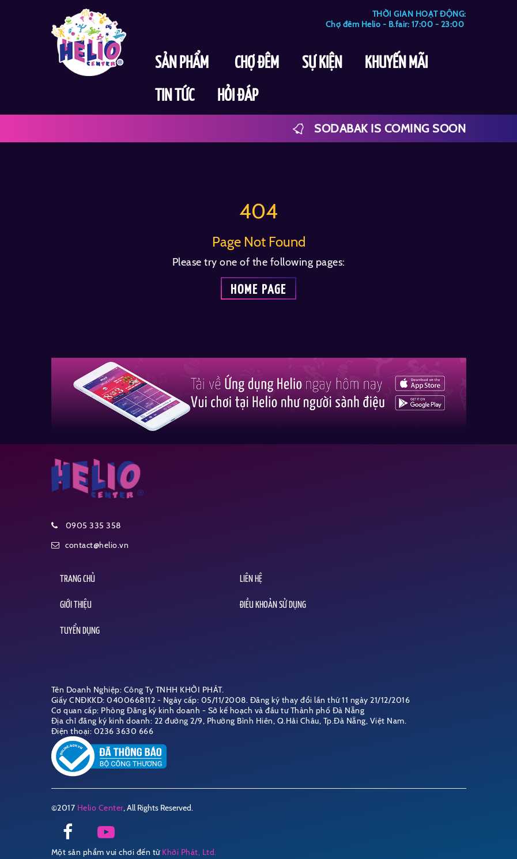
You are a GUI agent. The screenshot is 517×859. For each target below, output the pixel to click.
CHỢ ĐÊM (257, 63)
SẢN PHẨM (183, 63)
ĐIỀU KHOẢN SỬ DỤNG (273, 605)
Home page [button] (258, 290)
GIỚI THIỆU (76, 605)
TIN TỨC (174, 96)
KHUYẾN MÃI (396, 63)
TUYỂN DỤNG (80, 631)
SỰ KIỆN (322, 63)
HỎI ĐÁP (237, 96)
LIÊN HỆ (251, 579)
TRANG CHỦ (77, 579)
